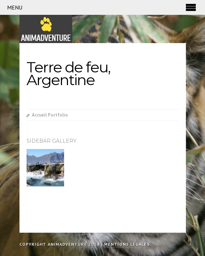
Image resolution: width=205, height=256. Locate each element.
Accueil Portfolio (50, 115)
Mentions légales (127, 244)
